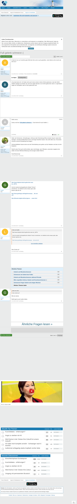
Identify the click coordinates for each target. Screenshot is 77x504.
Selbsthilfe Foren (17, 7)
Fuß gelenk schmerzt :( (12, 53)
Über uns (15, 495)
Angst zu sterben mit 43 (13, 435)
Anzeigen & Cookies (33, 495)
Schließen (31, 48)
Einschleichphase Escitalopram (16, 458)
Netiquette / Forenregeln (45, 495)
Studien (53, 7)
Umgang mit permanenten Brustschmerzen (20, 473)
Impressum (19, 495)
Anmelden (59, 10)
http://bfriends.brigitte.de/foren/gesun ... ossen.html (24, 198)
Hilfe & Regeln (44, 7)
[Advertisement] (37, 312)
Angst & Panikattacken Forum (16, 480)
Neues (8, 7)
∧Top (74, 502)
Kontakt (10, 495)
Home (3, 7)
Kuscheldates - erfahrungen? (15, 432)
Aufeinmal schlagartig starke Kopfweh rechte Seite (22, 448)
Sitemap (53, 495)
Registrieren (51, 10)
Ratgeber (31, 7)
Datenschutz (25, 495)
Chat (37, 7)
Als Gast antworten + (6, 56)
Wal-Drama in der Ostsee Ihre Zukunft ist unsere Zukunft (24, 470)
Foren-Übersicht (4, 480)
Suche (25, 7)
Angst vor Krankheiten (30, 480)
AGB (39, 495)
